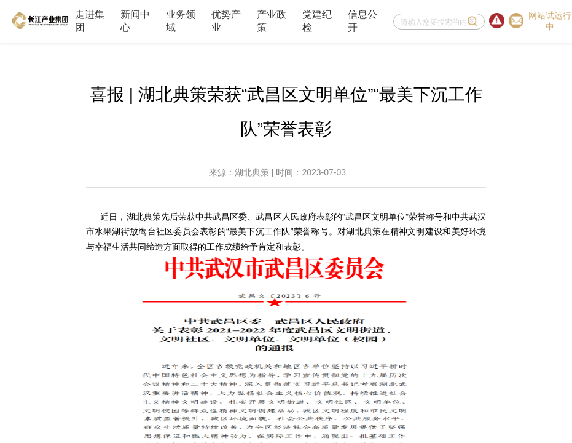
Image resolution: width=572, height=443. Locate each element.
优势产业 (226, 21)
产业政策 (271, 21)
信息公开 (362, 21)
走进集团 (89, 21)
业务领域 (180, 21)
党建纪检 (317, 21)
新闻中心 (135, 21)
